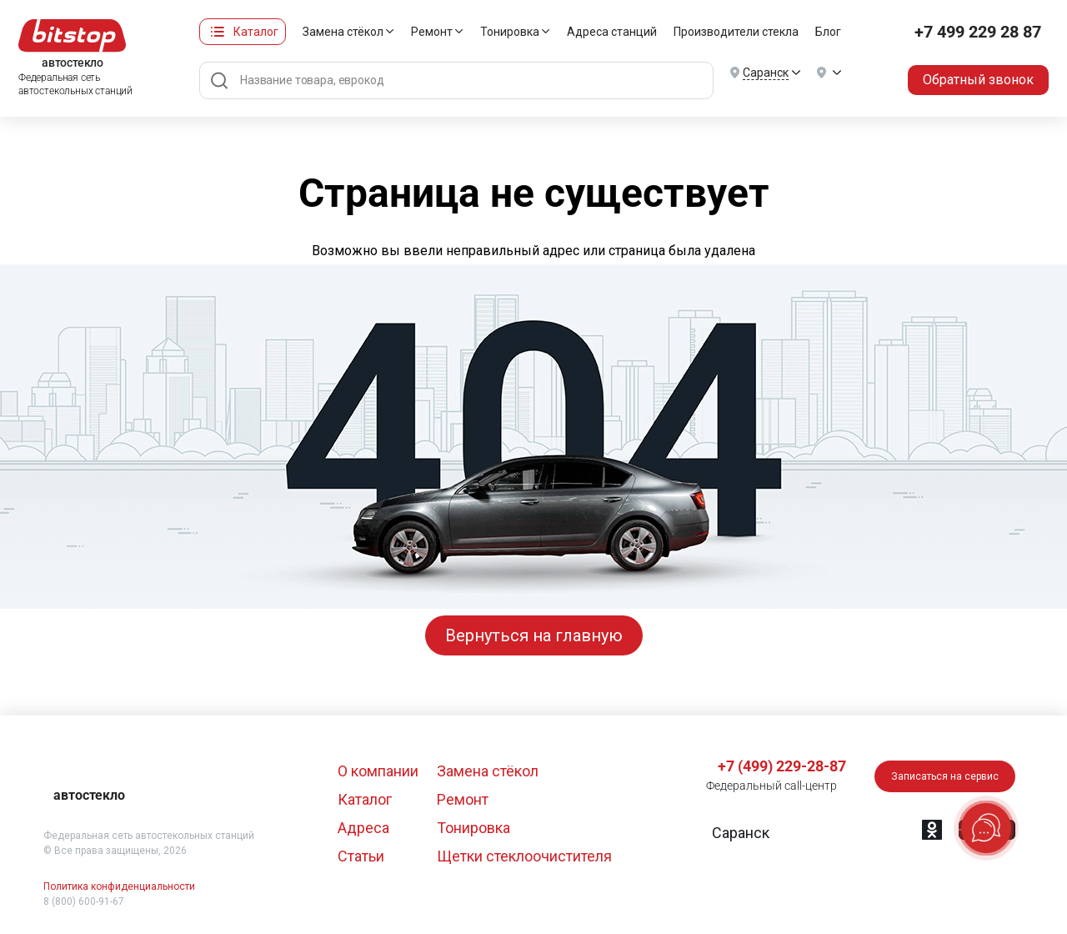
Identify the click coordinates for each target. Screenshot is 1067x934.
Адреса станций (612, 31)
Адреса (363, 827)
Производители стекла (736, 31)
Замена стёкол (343, 31)
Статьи (361, 856)
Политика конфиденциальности (119, 886)
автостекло (89, 795)
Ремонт (432, 31)
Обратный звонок (978, 80)
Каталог (255, 31)
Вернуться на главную (534, 635)
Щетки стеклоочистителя (524, 856)
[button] (739, 833)
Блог (828, 31)
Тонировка (509, 31)
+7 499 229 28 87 (977, 32)
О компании (378, 771)
